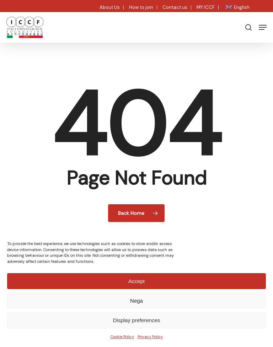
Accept (136, 281)
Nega (136, 301)
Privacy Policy (150, 336)
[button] (263, 27)
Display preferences (136, 320)
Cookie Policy (122, 336)
